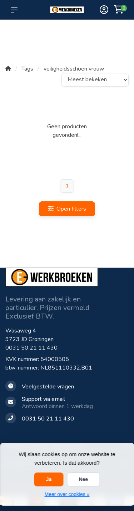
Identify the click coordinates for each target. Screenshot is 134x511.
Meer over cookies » (66, 494)
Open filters (67, 209)
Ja (49, 479)
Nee (83, 479)
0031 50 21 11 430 (31, 348)
